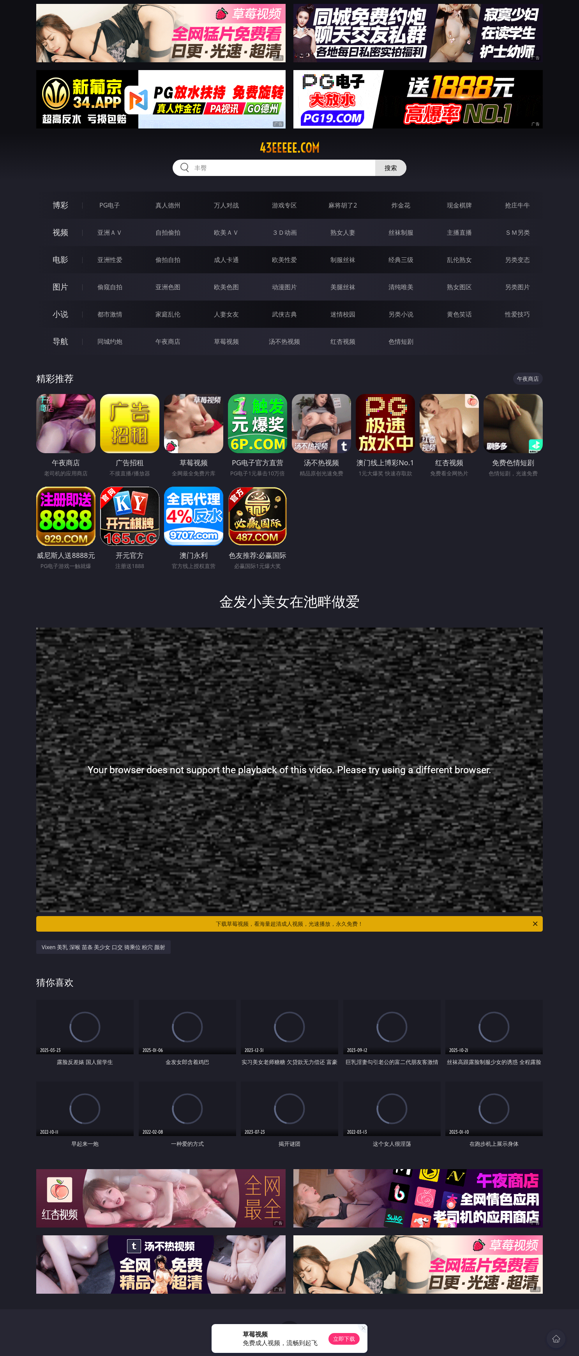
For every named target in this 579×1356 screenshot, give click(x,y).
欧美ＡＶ (226, 232)
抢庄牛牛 (517, 205)
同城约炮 (109, 341)
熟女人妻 (342, 232)
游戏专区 (284, 205)
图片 (60, 286)
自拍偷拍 (167, 232)
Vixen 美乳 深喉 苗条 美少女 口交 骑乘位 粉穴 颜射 (103, 947)
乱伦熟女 (459, 259)
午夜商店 (167, 341)
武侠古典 (284, 314)
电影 (60, 259)
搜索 (391, 168)
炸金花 (401, 205)
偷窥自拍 (109, 287)
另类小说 (400, 314)
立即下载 (344, 1338)
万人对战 (226, 205)
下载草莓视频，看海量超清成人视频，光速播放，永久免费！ (377, 924)
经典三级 (400, 259)
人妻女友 (226, 314)
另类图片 (517, 287)
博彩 (60, 205)
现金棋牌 (459, 205)
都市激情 (109, 314)
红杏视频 (342, 341)
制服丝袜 (342, 259)
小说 (60, 314)
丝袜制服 (400, 232)
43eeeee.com (289, 148)
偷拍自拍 (167, 259)
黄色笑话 (459, 314)
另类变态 (517, 259)
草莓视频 (226, 341)
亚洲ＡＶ (109, 232)
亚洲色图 (167, 287)
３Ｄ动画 (284, 232)
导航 (60, 341)
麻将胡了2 (342, 205)
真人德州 (167, 205)
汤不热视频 (284, 341)
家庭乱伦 (167, 314)
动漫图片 (284, 287)
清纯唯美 (400, 287)
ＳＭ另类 (517, 232)
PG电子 (109, 205)
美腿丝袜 (342, 287)
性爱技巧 (517, 314)
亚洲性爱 (109, 259)
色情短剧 (400, 341)
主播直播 (459, 232)
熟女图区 (459, 287)
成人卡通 (226, 259)
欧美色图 (226, 287)
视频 (60, 232)
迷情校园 (342, 314)
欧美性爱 (284, 259)
